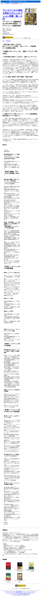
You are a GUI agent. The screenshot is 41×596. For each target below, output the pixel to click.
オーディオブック (31, 592)
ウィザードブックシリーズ (9, 591)
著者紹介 (8, 40)
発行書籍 (7, 3)
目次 (4, 40)
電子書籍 (17, 592)
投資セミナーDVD (23, 592)
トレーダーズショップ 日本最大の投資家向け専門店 (20, 594)
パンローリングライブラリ (31, 591)
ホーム (2, 3)
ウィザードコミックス (10, 592)
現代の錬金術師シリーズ (16, 3)
